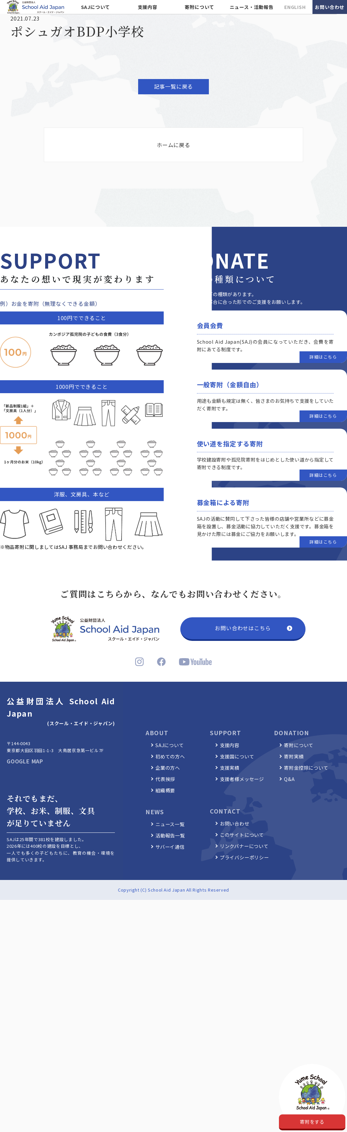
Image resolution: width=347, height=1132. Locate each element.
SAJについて (95, 7)
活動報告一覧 (170, 835)
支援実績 (229, 767)
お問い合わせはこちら (243, 628)
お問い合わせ (329, 7)
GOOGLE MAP (25, 761)
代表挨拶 (165, 778)
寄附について (199, 7)
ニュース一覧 (170, 824)
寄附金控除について (306, 767)
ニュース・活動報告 (252, 7)
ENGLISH (295, 7)
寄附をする (312, 1121)
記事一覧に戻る (173, 86)
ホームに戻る (173, 145)
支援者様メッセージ (242, 778)
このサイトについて (242, 834)
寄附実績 (294, 756)
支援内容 (147, 7)
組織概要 (165, 790)
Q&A (289, 778)
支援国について (237, 756)
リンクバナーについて (244, 845)
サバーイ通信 (170, 846)
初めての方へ (170, 756)
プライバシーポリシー (244, 857)
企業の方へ (167, 767)
